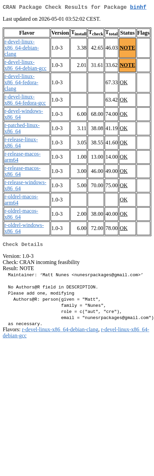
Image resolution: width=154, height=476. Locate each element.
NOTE (127, 49)
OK (123, 84)
